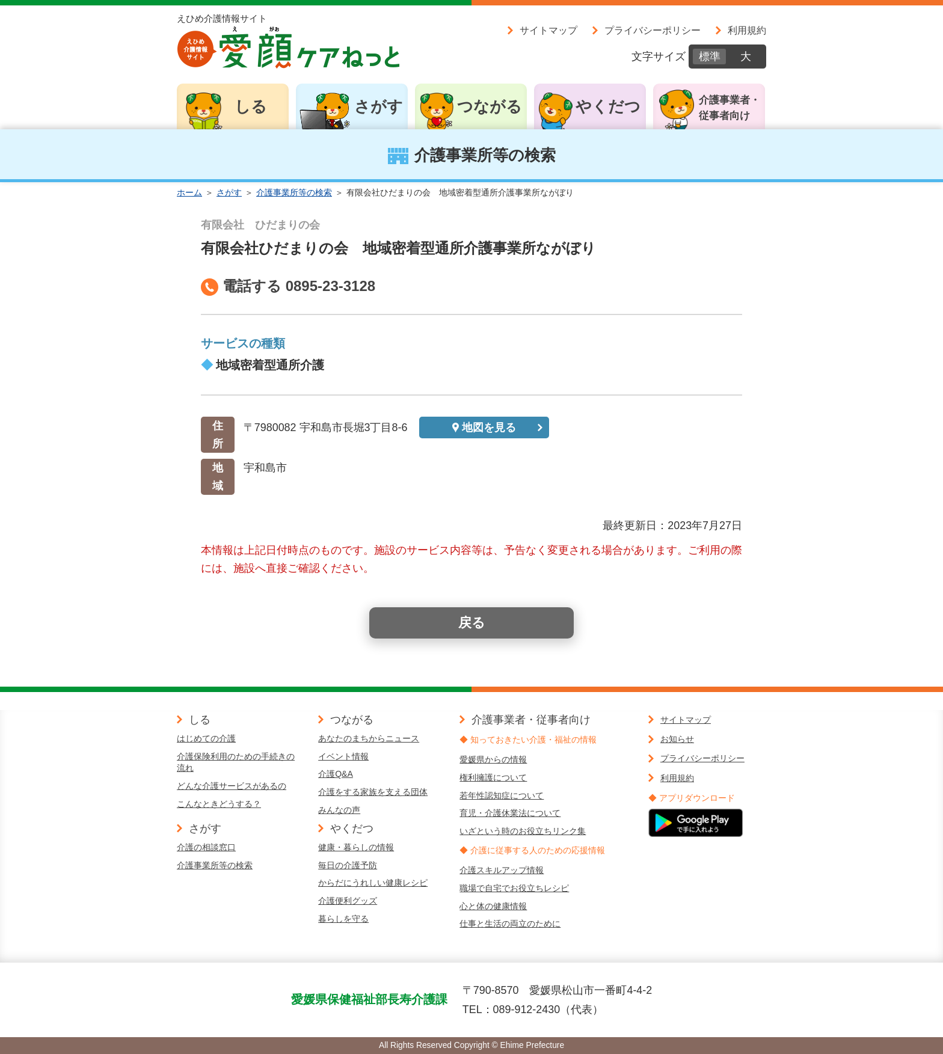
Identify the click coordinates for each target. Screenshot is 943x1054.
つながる (489, 106)
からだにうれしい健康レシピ (373, 882)
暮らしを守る (343, 919)
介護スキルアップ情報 (501, 870)
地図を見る (489, 427)
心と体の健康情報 (493, 906)
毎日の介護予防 (347, 865)
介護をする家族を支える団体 (373, 792)
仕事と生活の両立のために (510, 923)
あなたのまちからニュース (368, 738)
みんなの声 (339, 810)
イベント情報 (343, 756)
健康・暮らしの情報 (356, 847)
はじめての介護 (206, 738)
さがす (378, 106)
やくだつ (608, 106)
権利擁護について (493, 777)
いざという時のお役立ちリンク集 (522, 831)
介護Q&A (335, 774)
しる (251, 106)
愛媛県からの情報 (493, 759)
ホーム (189, 192)
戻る (471, 622)
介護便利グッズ (347, 900)
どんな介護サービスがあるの (231, 786)
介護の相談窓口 (206, 847)
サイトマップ (548, 30)
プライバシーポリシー (652, 30)
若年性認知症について (501, 795)
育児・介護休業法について (510, 813)
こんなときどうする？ (219, 804)
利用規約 (747, 30)
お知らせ (677, 739)
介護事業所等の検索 (294, 192)
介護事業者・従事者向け (729, 107)
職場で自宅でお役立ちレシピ (514, 888)
